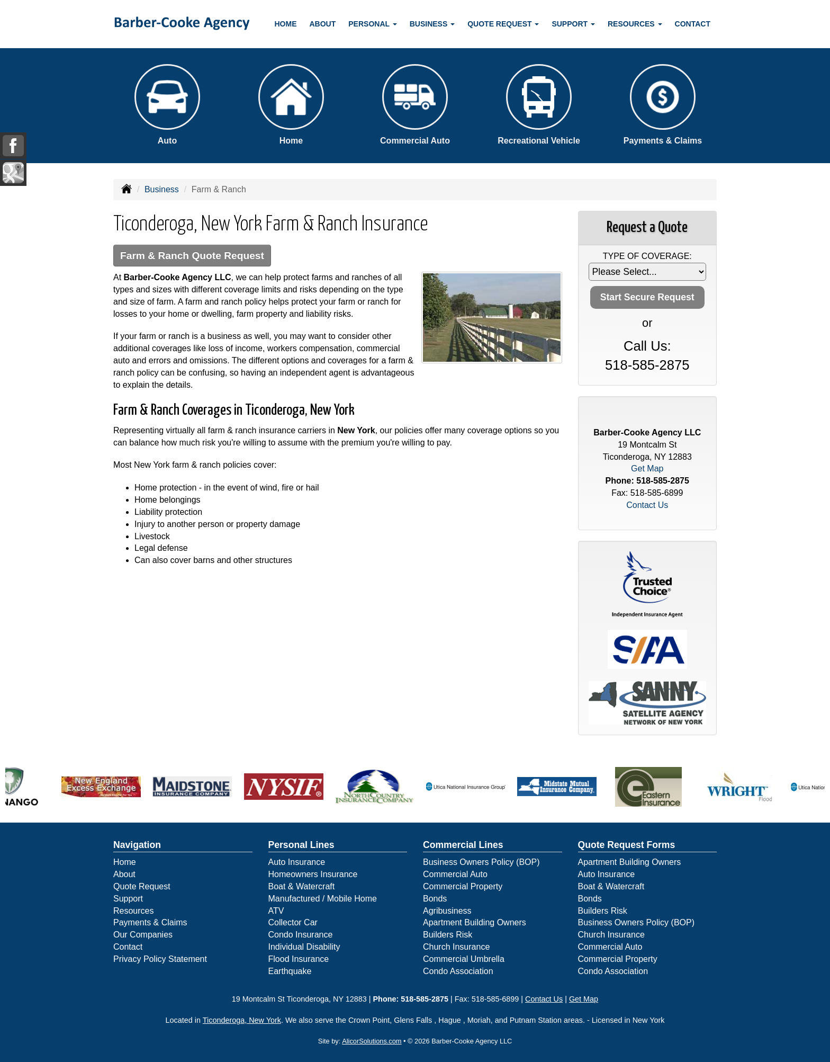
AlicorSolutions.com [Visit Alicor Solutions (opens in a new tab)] (371, 1041)
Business (162, 189)
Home (286, 24)
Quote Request (141, 886)
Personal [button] (372, 24)
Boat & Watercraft (301, 886)
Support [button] (573, 24)
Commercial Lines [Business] (463, 845)
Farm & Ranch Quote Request (192, 255)
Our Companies (143, 934)
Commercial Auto (455, 874)
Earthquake (290, 971)
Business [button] (432, 24)
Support (128, 898)
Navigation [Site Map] (137, 845)
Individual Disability (304, 946)
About (323, 24)
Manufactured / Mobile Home (322, 898)
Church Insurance (456, 946)
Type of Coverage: (647, 256)
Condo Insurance (300, 934)
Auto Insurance (297, 862)
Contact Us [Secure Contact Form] (647, 505)
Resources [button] (635, 24)
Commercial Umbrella (463, 958)
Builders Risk (447, 934)
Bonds (435, 898)
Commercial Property (462, 886)
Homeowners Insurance (313, 874)
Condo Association (458, 971)
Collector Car (293, 922)
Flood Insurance (298, 958)
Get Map (647, 468)
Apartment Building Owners (474, 922)
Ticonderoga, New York (242, 1020)
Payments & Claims (150, 922)
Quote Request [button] (503, 24)
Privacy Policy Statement (160, 958)
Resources (133, 910)
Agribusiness (447, 910)
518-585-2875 (647, 365)
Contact (692, 24)
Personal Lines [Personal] (301, 845)
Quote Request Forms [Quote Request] (626, 845)
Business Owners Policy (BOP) (481, 862)
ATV (276, 910)
